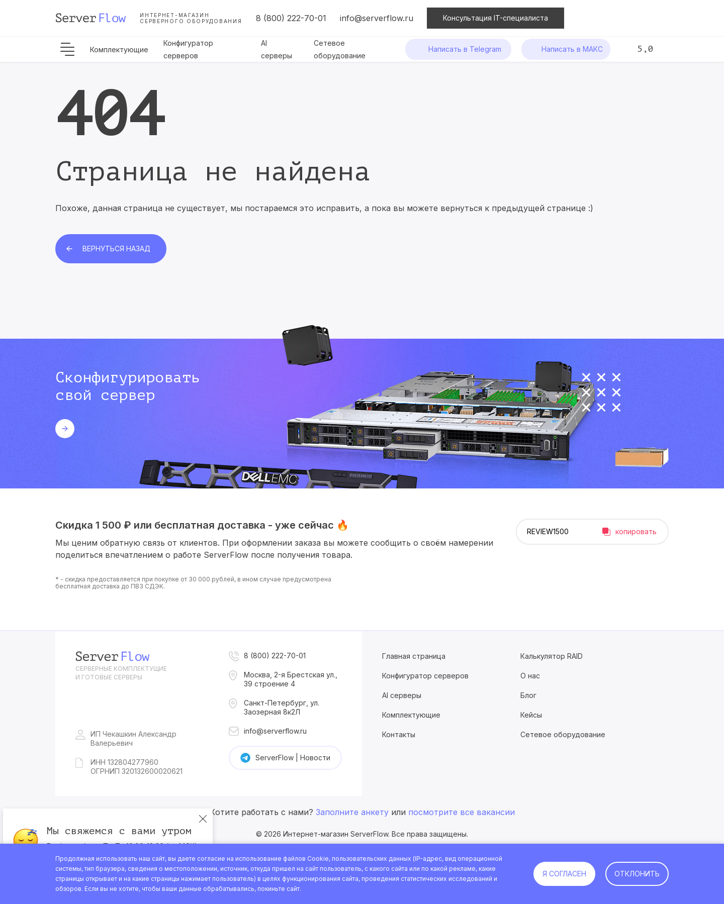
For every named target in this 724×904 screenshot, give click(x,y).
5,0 (645, 49)
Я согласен (564, 873)
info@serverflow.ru (376, 18)
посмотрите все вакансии (461, 812)
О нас (530, 675)
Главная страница (413, 656)
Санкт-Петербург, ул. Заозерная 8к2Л (281, 707)
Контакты (398, 734)
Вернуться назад (116, 248)
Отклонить (637, 873)
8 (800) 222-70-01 (291, 18)
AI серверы (401, 695)
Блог (528, 695)
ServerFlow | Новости (292, 757)
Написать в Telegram (464, 49)
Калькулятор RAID (551, 656)
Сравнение (623, 18)
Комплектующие (119, 49)
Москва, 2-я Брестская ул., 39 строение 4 (290, 679)
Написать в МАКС (572, 49)
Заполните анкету (352, 812)
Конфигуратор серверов (425, 675)
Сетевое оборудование (562, 734)
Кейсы (531, 715)
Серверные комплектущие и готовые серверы (121, 673)
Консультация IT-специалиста (495, 18)
